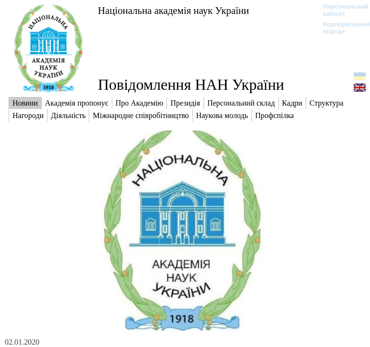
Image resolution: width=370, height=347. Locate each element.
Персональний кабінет (341, 10)
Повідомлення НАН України (191, 84)
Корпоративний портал (341, 28)
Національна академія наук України (173, 10)
